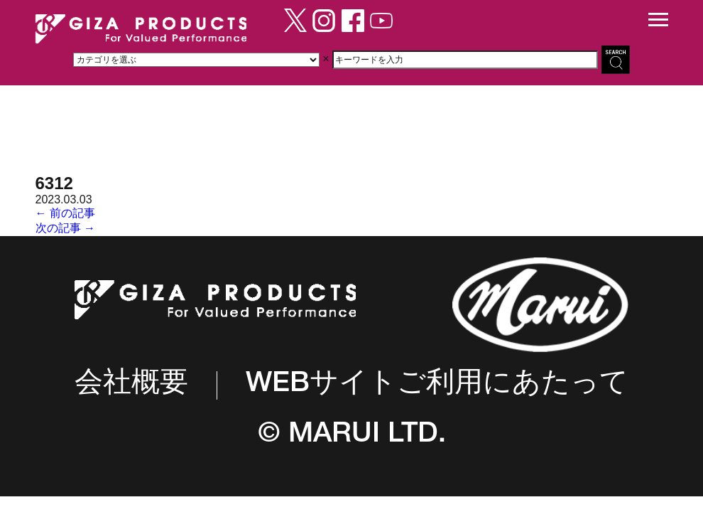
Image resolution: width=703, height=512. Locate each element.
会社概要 (131, 385)
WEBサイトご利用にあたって (437, 385)
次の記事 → (65, 228)
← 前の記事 (65, 213)
